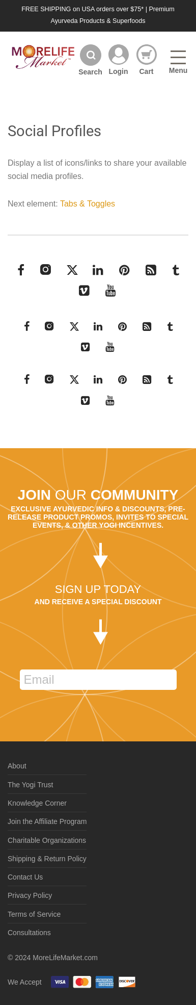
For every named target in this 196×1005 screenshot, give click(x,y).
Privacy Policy (30, 895)
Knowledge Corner (37, 803)
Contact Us (25, 877)
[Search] (90, 59)
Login (118, 71)
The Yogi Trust (30, 785)
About (17, 766)
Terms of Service (34, 914)
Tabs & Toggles (87, 203)
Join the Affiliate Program (47, 821)
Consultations (29, 933)
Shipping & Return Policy (47, 859)
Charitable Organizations (47, 840)
